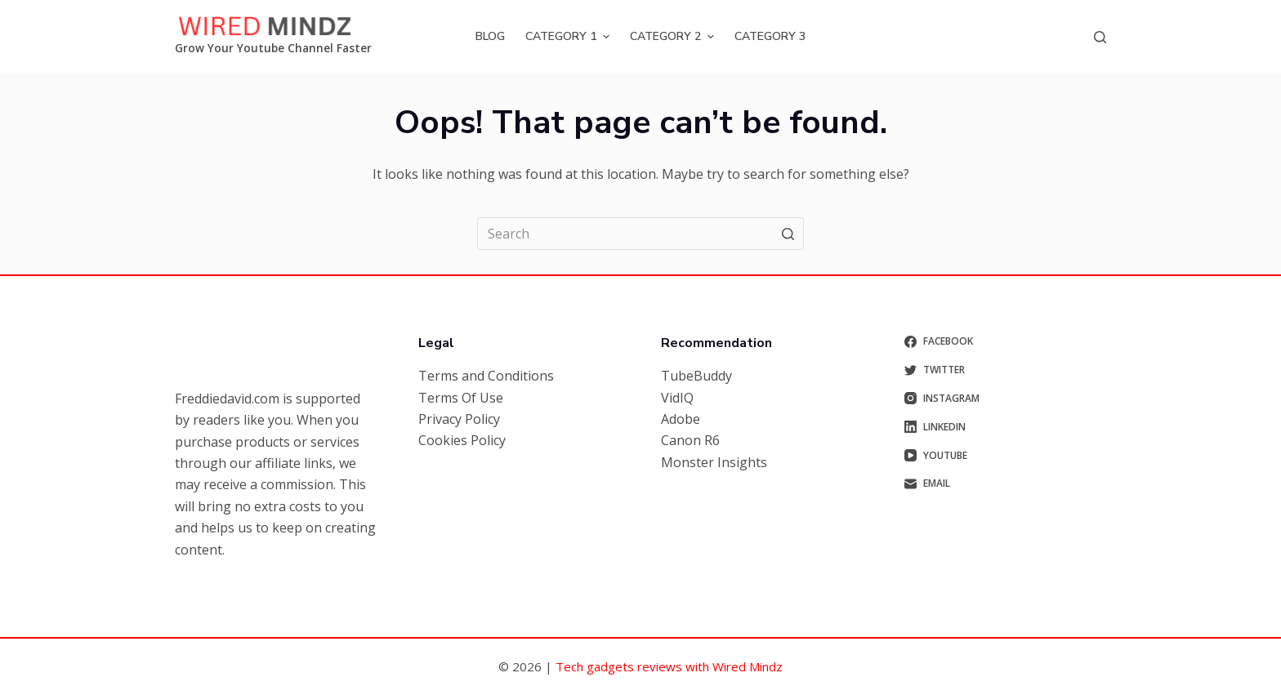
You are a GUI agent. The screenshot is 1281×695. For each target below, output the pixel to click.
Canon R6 (690, 440)
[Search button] (787, 233)
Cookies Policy (462, 440)
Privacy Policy (459, 419)
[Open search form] (1100, 37)
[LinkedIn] (1005, 427)
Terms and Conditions (486, 376)
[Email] (1005, 483)
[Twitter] (1005, 370)
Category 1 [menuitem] (569, 36)
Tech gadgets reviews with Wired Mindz (669, 666)
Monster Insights (714, 462)
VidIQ (677, 398)
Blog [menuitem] (490, 36)
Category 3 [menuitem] (770, 36)
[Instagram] (1005, 398)
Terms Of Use (460, 398)
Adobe (680, 419)
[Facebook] (1005, 341)
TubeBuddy (696, 376)
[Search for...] (640, 233)
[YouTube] (1005, 456)
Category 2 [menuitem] (674, 36)
